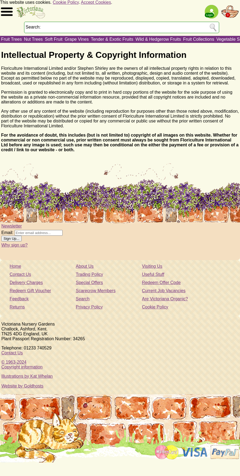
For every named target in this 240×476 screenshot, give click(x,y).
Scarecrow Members (96, 290)
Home (15, 266)
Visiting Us (152, 266)
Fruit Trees (11, 39)
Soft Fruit (54, 39)
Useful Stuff (153, 274)
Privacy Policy (89, 307)
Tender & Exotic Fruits (112, 39)
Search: (33, 27)
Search (83, 299)
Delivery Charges (26, 282)
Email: (7, 232)
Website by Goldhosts (22, 386)
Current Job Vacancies (164, 290)
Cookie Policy (66, 2)
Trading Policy (89, 274)
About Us (85, 266)
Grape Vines (77, 39)
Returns (17, 307)
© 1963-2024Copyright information (22, 364)
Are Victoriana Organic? (165, 299)
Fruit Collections (198, 39)
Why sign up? (14, 245)
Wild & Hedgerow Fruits (158, 39)
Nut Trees (33, 39)
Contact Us (20, 274)
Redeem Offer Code (161, 282)
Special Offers (89, 282)
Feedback (18, 299)
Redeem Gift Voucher (30, 290)
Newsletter (11, 226)
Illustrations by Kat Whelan (27, 376)
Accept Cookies (96, 2)
